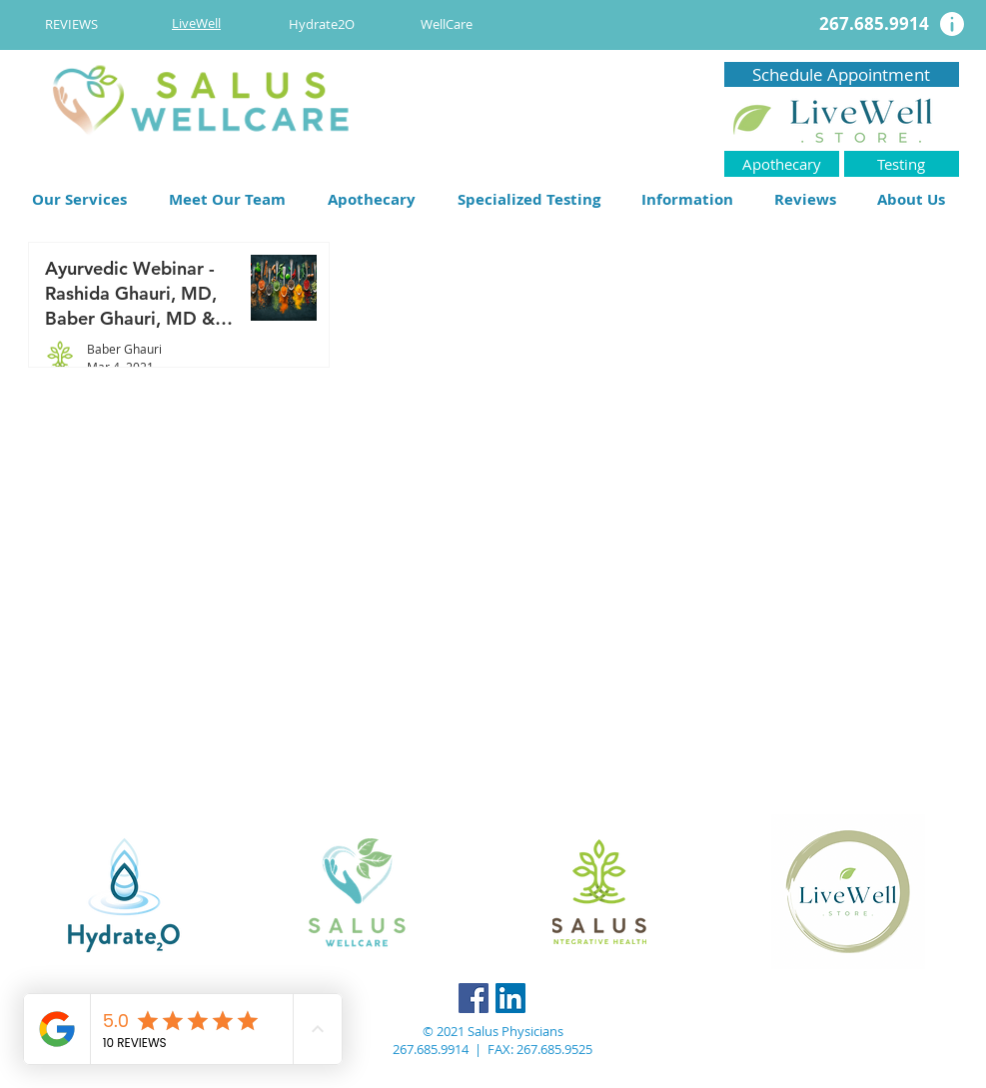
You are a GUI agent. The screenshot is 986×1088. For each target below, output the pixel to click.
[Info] (952, 24)
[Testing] (901, 164)
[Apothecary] (781, 164)
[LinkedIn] (510, 998)
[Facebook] (474, 998)
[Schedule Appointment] (841, 74)
